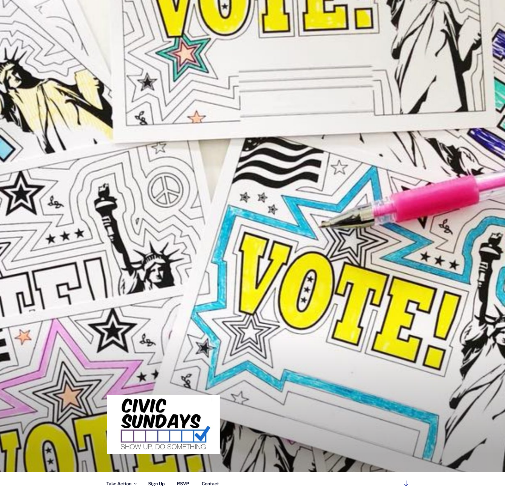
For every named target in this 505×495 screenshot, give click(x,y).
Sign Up (156, 483)
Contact (210, 483)
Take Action (122, 483)
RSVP (183, 483)
